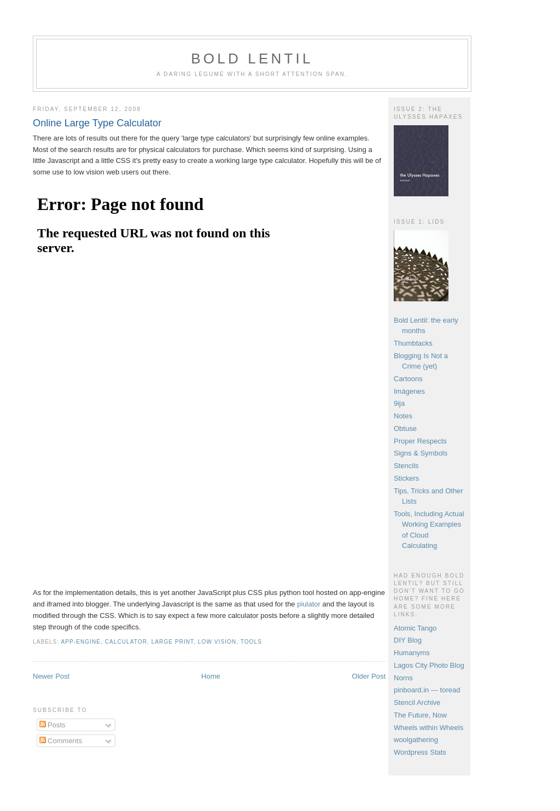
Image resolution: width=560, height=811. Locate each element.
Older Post (369, 676)
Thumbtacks (413, 343)
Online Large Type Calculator (97, 123)
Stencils (406, 466)
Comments (60, 741)
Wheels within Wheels (428, 728)
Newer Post (51, 676)
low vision (217, 642)
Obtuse (405, 428)
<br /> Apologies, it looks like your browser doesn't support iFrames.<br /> (169, 381)
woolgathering (416, 740)
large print (172, 642)
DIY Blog (408, 640)
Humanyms (412, 653)
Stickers (406, 478)
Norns (403, 678)
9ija (399, 403)
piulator (309, 604)
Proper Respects (420, 441)
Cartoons (408, 379)
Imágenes (409, 391)
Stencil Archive (417, 702)
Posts (52, 725)
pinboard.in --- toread (427, 690)
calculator (126, 642)
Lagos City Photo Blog (429, 665)
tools (251, 642)
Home (210, 676)
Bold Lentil (252, 58)
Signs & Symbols (420, 453)
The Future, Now (420, 715)
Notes (403, 416)
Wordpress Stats (420, 752)
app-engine (81, 642)
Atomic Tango (415, 628)
